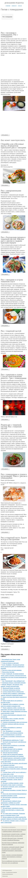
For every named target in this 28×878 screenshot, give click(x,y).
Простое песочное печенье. (10, 752)
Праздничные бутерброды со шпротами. (14, 745)
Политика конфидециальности (7, 874)
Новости (14, 5)
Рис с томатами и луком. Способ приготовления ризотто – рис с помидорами (13, 376)
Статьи (20, 5)
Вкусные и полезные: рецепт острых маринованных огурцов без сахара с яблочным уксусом (14, 768)
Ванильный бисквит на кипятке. (11, 688)
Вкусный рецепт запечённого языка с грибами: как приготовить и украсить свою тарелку (12, 810)
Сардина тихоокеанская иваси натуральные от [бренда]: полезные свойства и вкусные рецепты (14, 724)
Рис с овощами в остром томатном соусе (12, 280)
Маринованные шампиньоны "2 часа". (13, 740)
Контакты (3, 872)
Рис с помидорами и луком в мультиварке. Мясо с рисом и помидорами (14, 476)
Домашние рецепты (14, 3)
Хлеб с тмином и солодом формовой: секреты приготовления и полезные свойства (12, 856)
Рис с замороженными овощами (11, 191)
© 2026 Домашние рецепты (7, 870)
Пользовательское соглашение (11, 872)
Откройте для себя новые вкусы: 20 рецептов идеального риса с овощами (13, 146)
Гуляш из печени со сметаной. (10, 663)
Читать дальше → (5, 134)
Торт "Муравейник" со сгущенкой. (12, 731)
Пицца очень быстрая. (8, 672)
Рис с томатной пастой (11, 331)
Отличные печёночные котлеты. (11, 690)
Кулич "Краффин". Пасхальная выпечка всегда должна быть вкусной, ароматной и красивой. (12, 666)
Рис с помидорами (7, 16)
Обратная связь (5, 876)
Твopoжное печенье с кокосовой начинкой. (14, 682)
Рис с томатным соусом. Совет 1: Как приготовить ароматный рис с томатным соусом (13, 605)
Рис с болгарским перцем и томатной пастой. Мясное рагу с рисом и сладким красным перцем (13, 240)
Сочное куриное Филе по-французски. (13, 691)
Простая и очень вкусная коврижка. (12, 670)
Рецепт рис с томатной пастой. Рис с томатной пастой (11, 426)
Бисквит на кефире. (8, 747)
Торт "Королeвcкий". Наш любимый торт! (13, 681)
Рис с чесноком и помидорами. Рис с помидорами (9, 34)
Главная (8, 5)
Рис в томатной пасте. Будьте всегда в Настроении (14, 538)
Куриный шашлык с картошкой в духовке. (14, 758)
